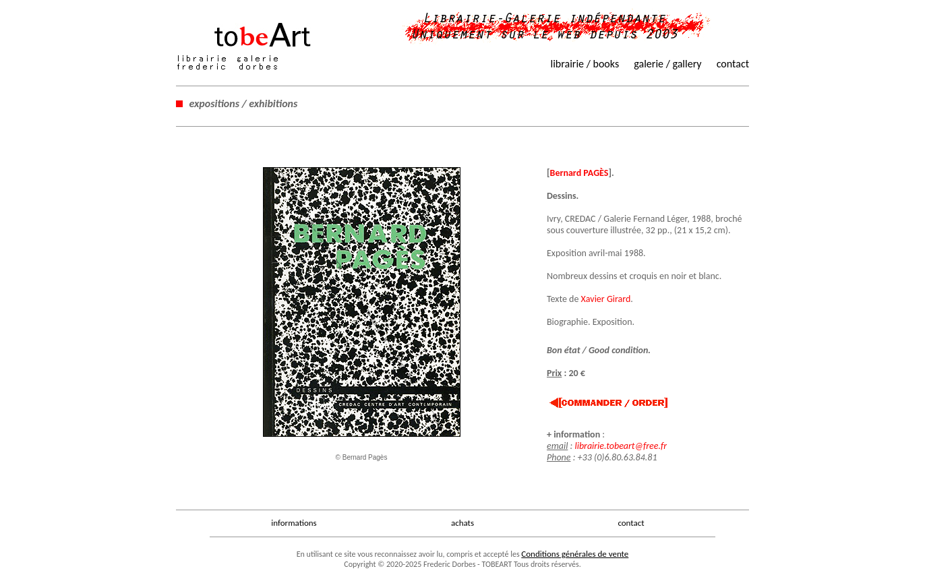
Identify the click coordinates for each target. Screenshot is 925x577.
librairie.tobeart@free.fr (620, 446)
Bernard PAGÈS (579, 173)
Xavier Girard (606, 299)
